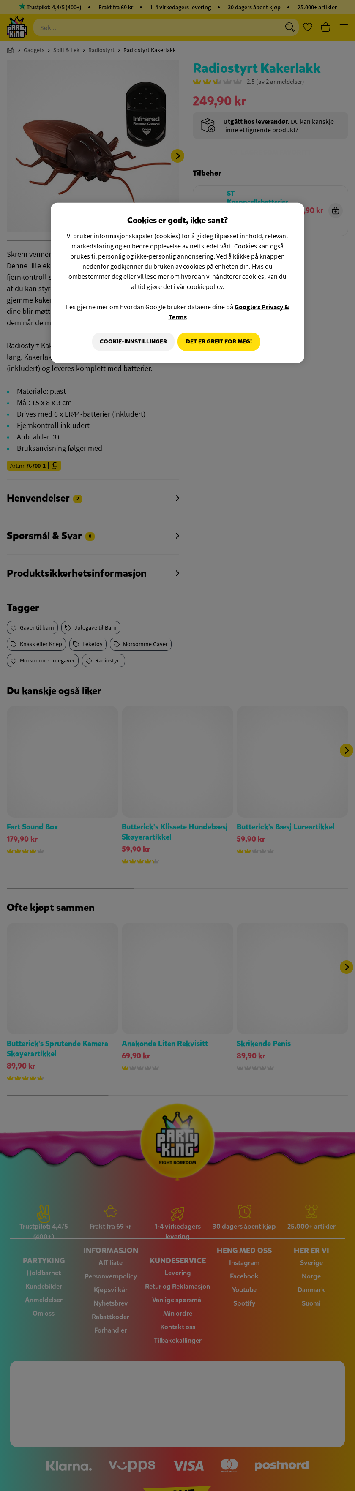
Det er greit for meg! (219, 342)
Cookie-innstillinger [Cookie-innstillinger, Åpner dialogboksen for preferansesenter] (130, 342)
